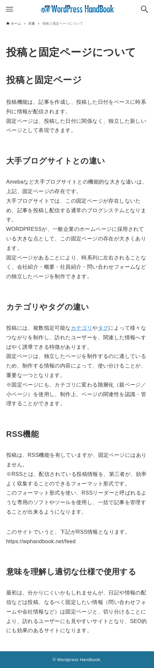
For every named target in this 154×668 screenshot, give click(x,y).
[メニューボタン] (9, 9)
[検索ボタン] (144, 9)
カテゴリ (82, 328)
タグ (103, 328)
